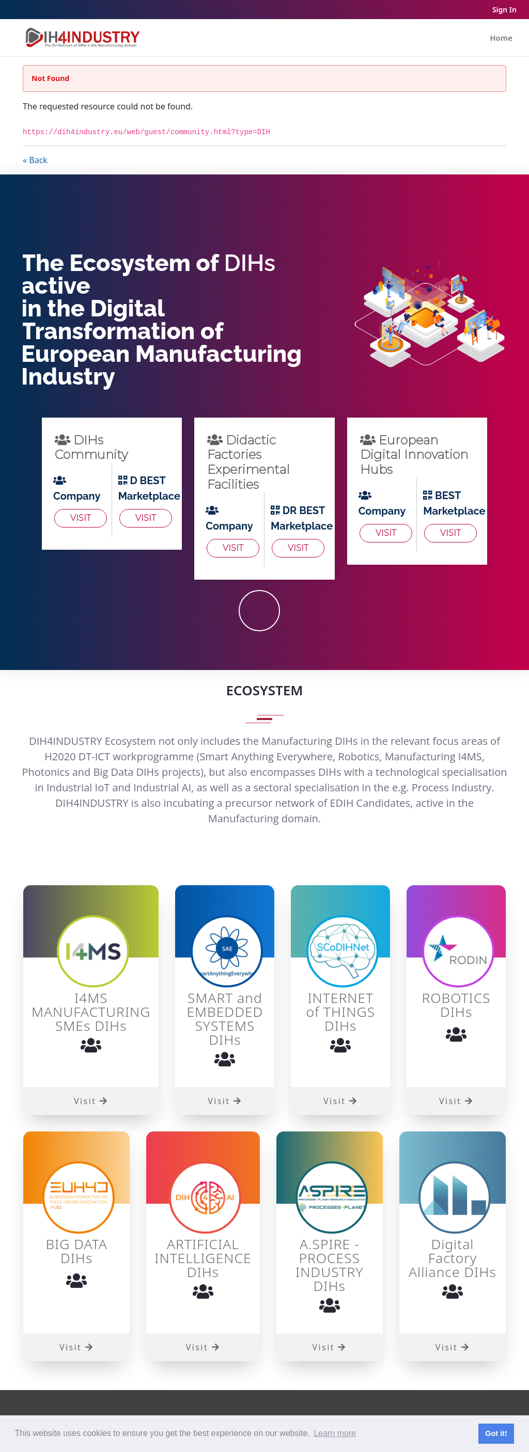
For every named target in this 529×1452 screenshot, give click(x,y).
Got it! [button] (496, 1433)
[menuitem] (501, 38)
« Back (35, 160)
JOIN (259, 610)
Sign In (504, 9)
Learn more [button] (335, 1433)
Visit (80, 518)
